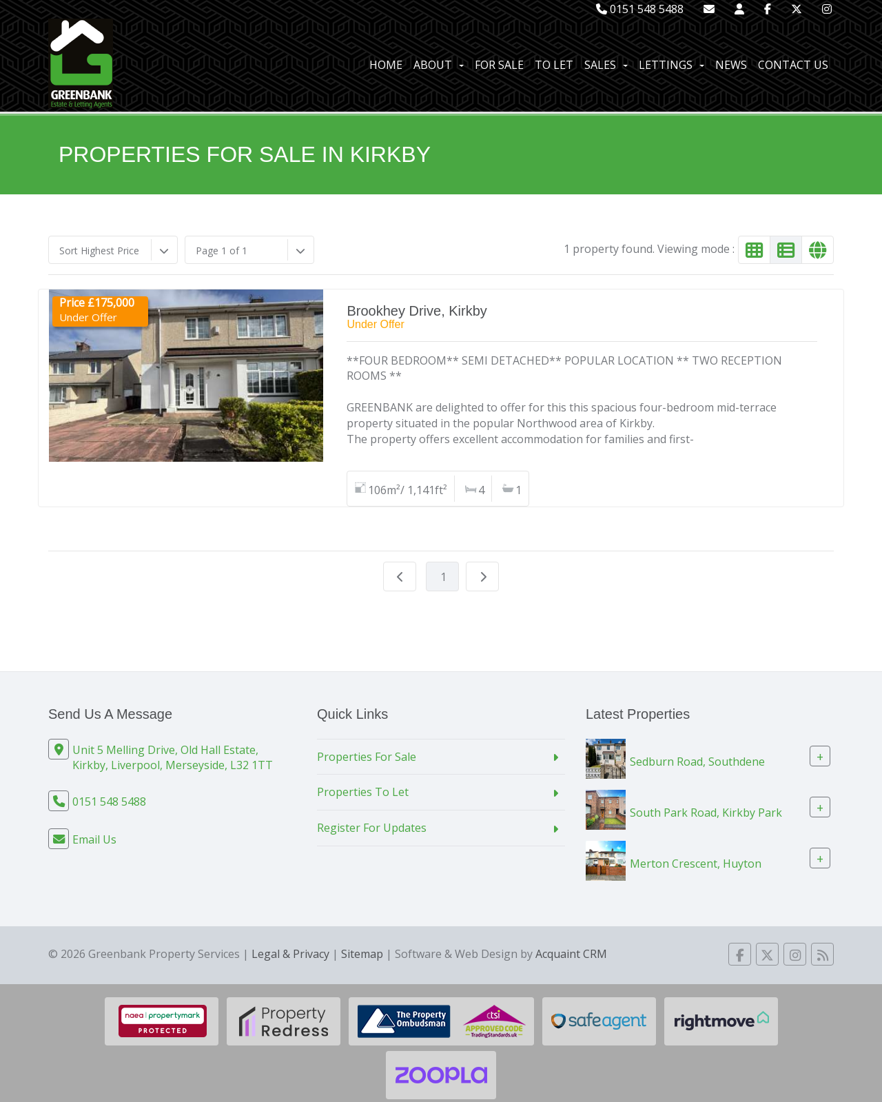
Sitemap (362, 953)
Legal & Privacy (290, 953)
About (438, 64)
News (731, 64)
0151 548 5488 (640, 9)
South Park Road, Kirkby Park (706, 811)
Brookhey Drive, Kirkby (416, 310)
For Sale (499, 64)
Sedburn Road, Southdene (697, 760)
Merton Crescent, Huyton (695, 862)
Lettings (671, 64)
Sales (606, 64)
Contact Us (793, 64)
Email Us (94, 839)
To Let (554, 64)
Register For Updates (372, 827)
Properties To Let (363, 791)
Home (385, 64)
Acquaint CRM (571, 953)
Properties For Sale (366, 756)
